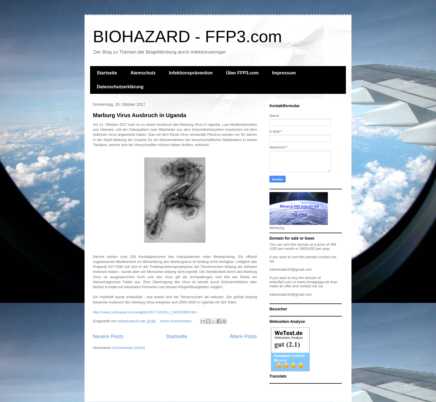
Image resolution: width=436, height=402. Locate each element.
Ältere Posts (243, 336)
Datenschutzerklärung (120, 86)
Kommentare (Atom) (128, 348)
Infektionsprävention (191, 73)
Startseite (107, 73)
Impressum (284, 73)
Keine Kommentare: (176, 321)
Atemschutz (143, 73)
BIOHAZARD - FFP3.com (187, 36)
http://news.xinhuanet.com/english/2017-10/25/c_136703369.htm (145, 312)
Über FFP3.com (242, 73)
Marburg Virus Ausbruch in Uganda (139, 115)
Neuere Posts (108, 336)
